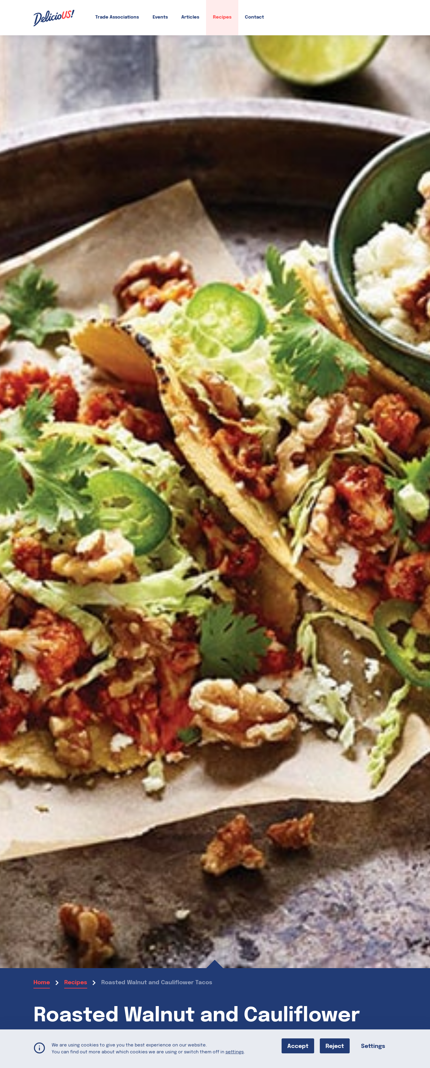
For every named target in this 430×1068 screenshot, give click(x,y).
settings (234, 1051)
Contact (254, 17)
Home (41, 982)
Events (160, 17)
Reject (334, 1046)
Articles (190, 17)
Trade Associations (117, 17)
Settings (373, 1046)
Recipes (222, 17)
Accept (297, 1046)
